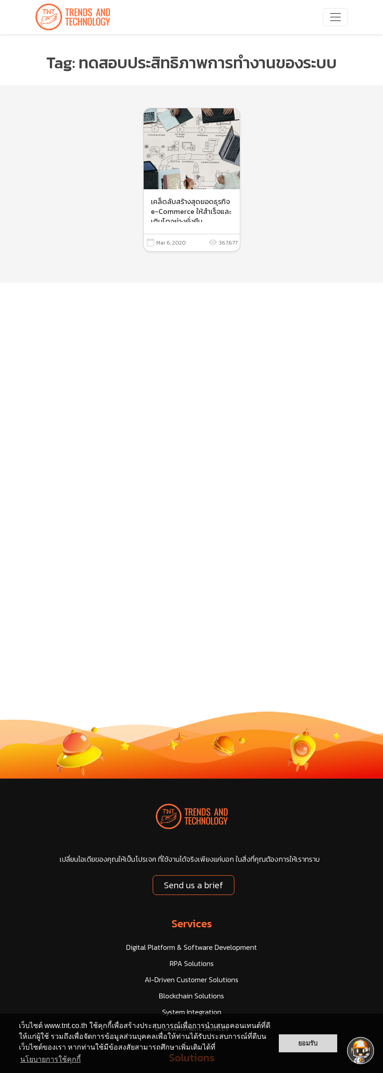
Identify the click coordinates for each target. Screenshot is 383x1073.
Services (192, 923)
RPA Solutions (192, 963)
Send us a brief (193, 885)
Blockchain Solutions (191, 995)
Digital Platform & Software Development (191, 947)
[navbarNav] (335, 17)
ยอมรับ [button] (307, 1043)
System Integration (191, 1011)
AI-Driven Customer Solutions (191, 979)
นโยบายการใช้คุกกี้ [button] (50, 1059)
